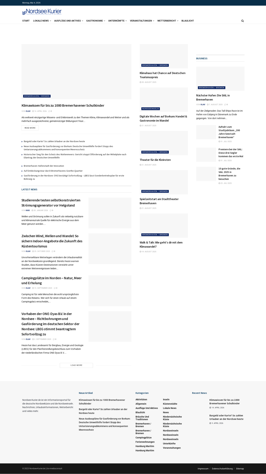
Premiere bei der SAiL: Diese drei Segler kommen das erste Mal (231, 153)
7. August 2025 (215, 105)
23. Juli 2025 (225, 183)
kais (28, 211)
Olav (28, 111)
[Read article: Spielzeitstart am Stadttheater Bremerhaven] (164, 182)
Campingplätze (144, 437)
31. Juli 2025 (225, 141)
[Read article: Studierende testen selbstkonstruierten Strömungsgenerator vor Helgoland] (109, 213)
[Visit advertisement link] (133, 32)
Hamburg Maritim (145, 446)
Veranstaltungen (141, 20)
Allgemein (141, 404)
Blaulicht (188, 20)
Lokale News (41, 20)
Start (26, 20)
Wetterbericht (166, 20)
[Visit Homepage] (42, 12)
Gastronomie (94, 20)
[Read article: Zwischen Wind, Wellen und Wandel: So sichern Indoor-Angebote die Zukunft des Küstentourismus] (109, 249)
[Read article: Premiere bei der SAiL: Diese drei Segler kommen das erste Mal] (206, 155)
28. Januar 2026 (40, 211)
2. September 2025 (41, 339)
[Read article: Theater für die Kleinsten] (164, 143)
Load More (76, 365)
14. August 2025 (148, 252)
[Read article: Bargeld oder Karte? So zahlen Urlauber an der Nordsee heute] (199, 419)
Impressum (203, 469)
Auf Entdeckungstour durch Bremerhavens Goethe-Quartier (53, 170)
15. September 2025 (42, 288)
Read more (32, 127)
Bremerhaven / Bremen (37, 96)
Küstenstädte (170, 404)
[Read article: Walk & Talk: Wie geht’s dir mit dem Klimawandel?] (164, 225)
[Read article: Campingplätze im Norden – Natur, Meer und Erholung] (109, 291)
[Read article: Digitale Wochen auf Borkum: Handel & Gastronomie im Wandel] (164, 99)
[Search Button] (242, 21)
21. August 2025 (148, 126)
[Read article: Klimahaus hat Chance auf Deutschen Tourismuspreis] (164, 56)
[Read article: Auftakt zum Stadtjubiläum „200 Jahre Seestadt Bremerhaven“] (206, 132)
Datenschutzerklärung (222, 469)
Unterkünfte (116, 20)
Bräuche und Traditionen (142, 418)
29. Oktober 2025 (41, 251)
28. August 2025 (148, 82)
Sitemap (240, 469)
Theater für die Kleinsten (155, 160)
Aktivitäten (141, 399)
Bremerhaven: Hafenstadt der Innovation (44, 165)
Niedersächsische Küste (172, 418)
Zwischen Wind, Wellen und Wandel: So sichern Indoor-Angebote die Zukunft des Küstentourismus (51, 241)
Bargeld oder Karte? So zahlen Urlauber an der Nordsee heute (54, 141)
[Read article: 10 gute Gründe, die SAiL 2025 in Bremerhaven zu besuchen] (206, 174)
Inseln (166, 399)
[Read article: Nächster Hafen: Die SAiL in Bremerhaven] (220, 79)
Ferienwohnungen (145, 442)
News (166, 412)
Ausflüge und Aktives (67, 20)
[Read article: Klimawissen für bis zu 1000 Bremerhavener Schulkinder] (76, 71)
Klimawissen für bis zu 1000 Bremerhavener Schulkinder (62, 105)
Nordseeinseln (150, 109)
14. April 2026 (39, 111)
